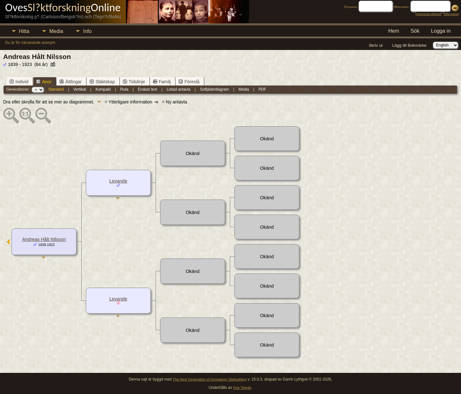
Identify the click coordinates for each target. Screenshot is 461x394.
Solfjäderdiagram (214, 89)
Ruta (124, 89)
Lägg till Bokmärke (409, 45)
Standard (56, 89)
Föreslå (189, 81)
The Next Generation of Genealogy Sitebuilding (210, 379)
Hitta (24, 31)
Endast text (147, 89)
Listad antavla (178, 89)
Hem (393, 31)
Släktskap (102, 81)
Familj (162, 81)
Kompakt (102, 89)
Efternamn (451, 14)
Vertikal (79, 89)
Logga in (440, 31)
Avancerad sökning (428, 14)
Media (56, 31)
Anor (44, 81)
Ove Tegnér (242, 388)
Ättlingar (71, 81)
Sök (415, 31)
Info (87, 31)
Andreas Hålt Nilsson (44, 239)
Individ (19, 81)
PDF (262, 89)
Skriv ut (376, 45)
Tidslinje (134, 81)
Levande (118, 181)
